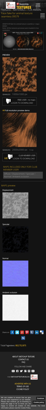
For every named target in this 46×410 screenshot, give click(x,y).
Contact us (23, 359)
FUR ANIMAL (34, 9)
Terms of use (23, 386)
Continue (40, 398)
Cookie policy (39, 402)
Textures (6, 9)
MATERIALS (19, 9)
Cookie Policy (22, 389)
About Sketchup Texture (23, 356)
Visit (22, 377)
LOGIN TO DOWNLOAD (19, 102)
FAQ (23, 362)
